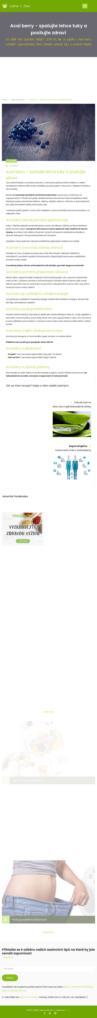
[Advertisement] (48, 79)
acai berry (12, 165)
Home (4, 99)
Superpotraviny (18, 99)
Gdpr (68, 1010)
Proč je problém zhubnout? (29, 919)
